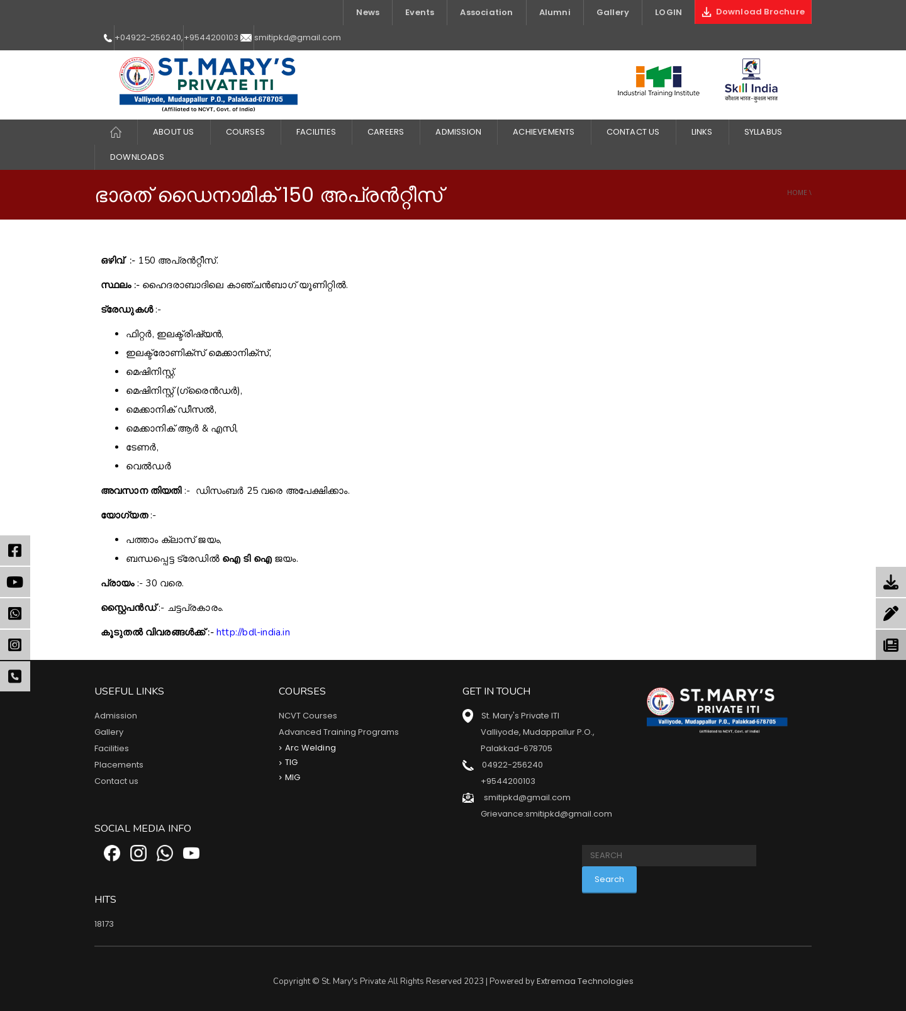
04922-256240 (512, 765)
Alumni (555, 12)
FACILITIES (316, 132)
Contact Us (633, 132)
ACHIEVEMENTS (543, 132)
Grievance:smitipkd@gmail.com (546, 814)
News (367, 12)
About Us (173, 132)
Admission (458, 132)
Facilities (111, 748)
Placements (118, 765)
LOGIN (668, 12)
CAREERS (385, 132)
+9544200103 (211, 37)
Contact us (116, 781)
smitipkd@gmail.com (297, 37)
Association (486, 12)
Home (797, 192)
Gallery (612, 12)
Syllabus (763, 132)
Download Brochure (753, 12)
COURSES (245, 132)
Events (419, 12)
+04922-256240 (148, 37)
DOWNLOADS (137, 157)
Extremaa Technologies (585, 981)
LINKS (702, 132)
